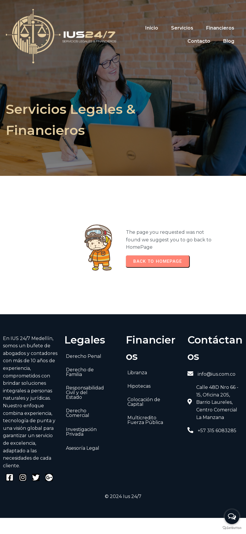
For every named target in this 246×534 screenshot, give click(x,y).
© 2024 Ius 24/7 (123, 496)
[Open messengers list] (232, 516)
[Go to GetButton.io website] (232, 528)
